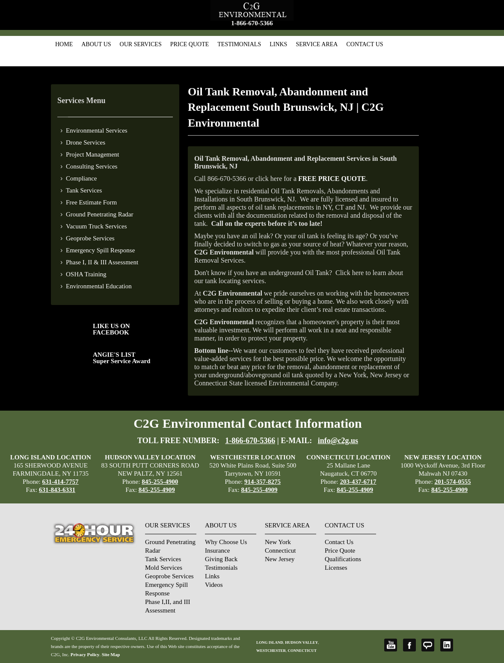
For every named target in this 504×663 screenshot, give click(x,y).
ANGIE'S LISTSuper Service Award (121, 357)
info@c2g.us (338, 440)
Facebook (409, 645)
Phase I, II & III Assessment (102, 262)
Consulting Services (91, 166)
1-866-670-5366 (252, 23)
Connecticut (280, 550)
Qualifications (343, 559)
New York (278, 542)
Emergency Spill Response (100, 250)
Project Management (92, 154)
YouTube (390, 645)
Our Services (141, 44)
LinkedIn (446, 645)
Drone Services (85, 142)
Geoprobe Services (90, 238)
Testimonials (239, 44)
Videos (214, 584)
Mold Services (163, 567)
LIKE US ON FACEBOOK (111, 329)
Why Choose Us (226, 542)
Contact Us (364, 44)
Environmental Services (96, 130)
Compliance (81, 178)
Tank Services (84, 190)
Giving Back (221, 559)
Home (64, 44)
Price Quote (189, 44)
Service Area (317, 44)
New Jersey (280, 559)
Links (278, 44)
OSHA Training (86, 274)
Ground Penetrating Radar (99, 214)
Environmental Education (99, 286)
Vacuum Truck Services (96, 226)
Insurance (217, 550)
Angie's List (427, 645)
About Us (96, 44)
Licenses (336, 567)
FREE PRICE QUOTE (332, 178)
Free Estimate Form (91, 202)
